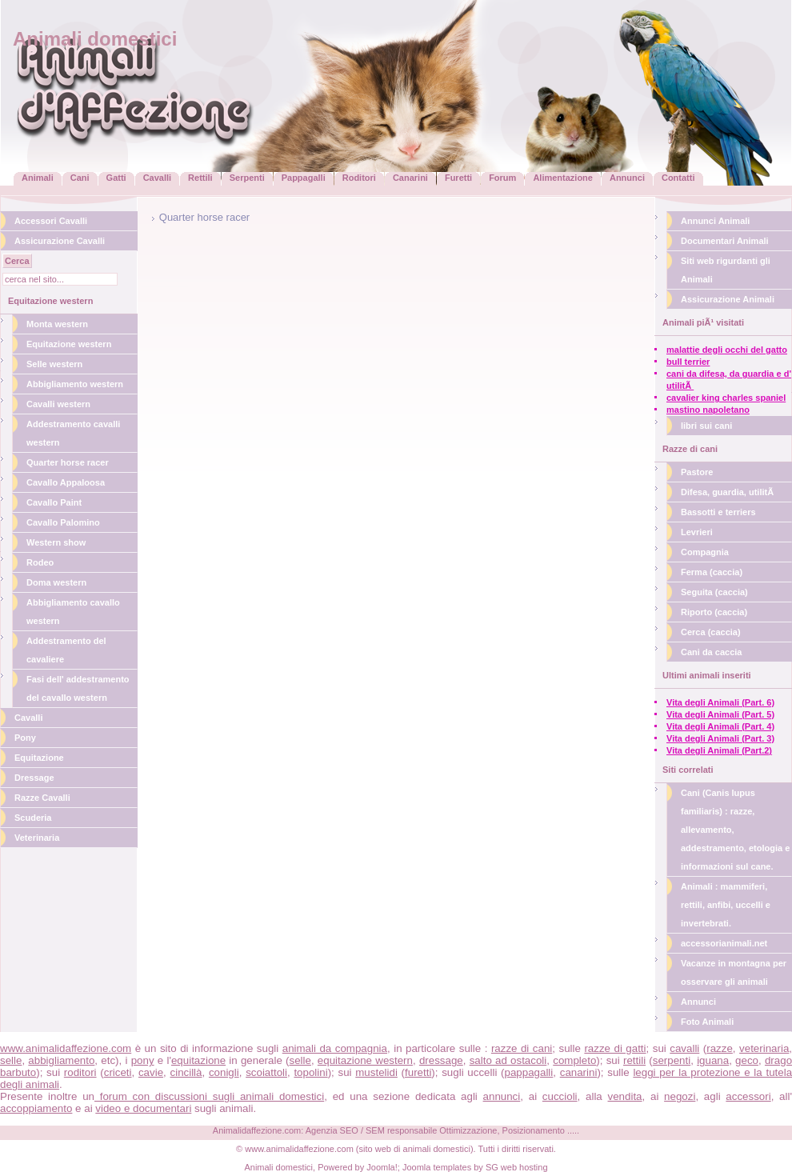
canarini (579, 1072)
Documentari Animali (725, 241)
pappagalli (529, 1072)
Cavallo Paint (54, 502)
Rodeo (40, 562)
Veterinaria (36, 837)
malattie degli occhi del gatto (726, 349)
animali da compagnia (334, 1048)
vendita (625, 1096)
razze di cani (521, 1048)
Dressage (34, 777)
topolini (310, 1072)
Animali (38, 177)
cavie (150, 1072)
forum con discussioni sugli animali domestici (209, 1096)
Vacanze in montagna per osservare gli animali (733, 972)
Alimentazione (563, 177)
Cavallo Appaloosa (65, 482)
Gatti (116, 177)
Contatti (678, 177)
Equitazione (39, 757)
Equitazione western (68, 344)
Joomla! (382, 1167)
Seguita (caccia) (714, 592)
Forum (502, 177)
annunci (502, 1096)
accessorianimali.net (724, 943)
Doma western (56, 582)
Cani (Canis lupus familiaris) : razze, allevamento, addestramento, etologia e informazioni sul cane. (735, 829)
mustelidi (376, 1072)
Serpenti (247, 177)
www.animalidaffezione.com (65, 1048)
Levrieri (697, 532)
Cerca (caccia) (711, 632)
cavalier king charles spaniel (726, 397)
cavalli (684, 1048)
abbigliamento (61, 1060)
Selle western (54, 364)
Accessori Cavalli (50, 221)
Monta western (57, 324)
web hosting (524, 1167)
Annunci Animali (715, 221)
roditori (80, 1072)
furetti (418, 1072)
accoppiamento (36, 1108)
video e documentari (143, 1108)
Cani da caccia (711, 652)
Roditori (359, 177)
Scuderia (32, 817)
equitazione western (365, 1060)
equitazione (198, 1060)
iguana (713, 1060)
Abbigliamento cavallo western (73, 612)
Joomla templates (436, 1167)
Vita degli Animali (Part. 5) (720, 714)
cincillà (186, 1072)
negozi (679, 1096)
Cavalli (157, 177)
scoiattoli (266, 1072)
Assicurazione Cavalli (59, 241)
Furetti (458, 177)
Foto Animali (707, 1021)
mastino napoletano (708, 409)
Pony (25, 737)
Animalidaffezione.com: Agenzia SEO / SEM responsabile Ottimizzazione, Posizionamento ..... (396, 1130)
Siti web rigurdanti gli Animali (725, 270)
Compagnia (705, 552)
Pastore (697, 472)
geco (746, 1060)
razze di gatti (615, 1048)
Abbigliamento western (74, 384)
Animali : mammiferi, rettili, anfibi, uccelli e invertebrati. (725, 905)
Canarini (410, 177)
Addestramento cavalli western (73, 433)
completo (574, 1060)
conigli (224, 1072)
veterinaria (764, 1048)
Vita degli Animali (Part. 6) (720, 702)
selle (11, 1060)
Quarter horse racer (67, 462)
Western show (56, 542)
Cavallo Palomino (63, 522)
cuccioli (560, 1096)
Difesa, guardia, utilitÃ (728, 492)
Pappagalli (304, 177)
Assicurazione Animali (727, 299)
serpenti (671, 1060)
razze (719, 1048)
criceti (118, 1072)
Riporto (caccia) (714, 612)
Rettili (200, 177)
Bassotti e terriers (718, 512)
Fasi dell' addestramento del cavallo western (78, 688)
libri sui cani (706, 425)
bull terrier (688, 361)
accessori (748, 1096)
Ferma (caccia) (711, 572)
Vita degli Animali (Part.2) (719, 750)
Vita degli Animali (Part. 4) (720, 726)
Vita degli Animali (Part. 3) (720, 738)
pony (142, 1060)
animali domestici (436, 1149)
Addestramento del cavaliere (66, 650)
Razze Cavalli (42, 797)
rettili (634, 1060)
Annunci (627, 177)
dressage (441, 1060)
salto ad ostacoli (508, 1060)
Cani (80, 177)
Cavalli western (58, 404)
